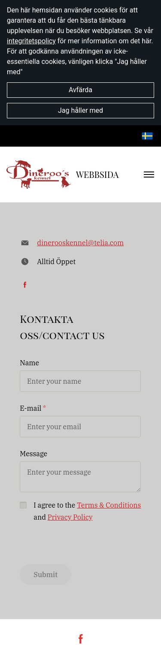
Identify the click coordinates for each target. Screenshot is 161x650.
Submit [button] (45, 574)
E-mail (30, 408)
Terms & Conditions (109, 505)
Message (33, 453)
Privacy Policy (70, 517)
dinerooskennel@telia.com (80, 242)
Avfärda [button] (80, 90)
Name (29, 362)
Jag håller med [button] (80, 110)
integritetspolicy (31, 41)
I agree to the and (87, 511)
